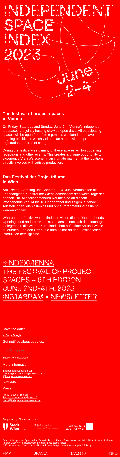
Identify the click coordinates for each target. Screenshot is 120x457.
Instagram (23, 296)
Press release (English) (15, 394)
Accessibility (9, 382)
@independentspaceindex (17, 376)
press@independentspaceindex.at (21, 400)
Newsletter (74, 296)
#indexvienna (28, 263)
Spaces (41, 453)
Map (6, 453)
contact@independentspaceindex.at (22, 373)
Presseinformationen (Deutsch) (20, 397)
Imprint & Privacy (83, 445)
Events (78, 453)
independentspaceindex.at (17, 370)
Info (113, 453)
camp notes (59, 443)
